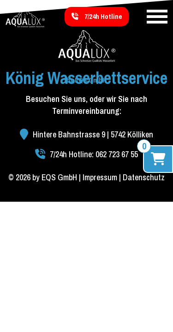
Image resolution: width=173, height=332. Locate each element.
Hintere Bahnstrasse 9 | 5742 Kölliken (86, 134)
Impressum (100, 177)
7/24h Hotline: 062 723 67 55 (86, 154)
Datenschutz (144, 177)
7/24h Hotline (97, 16)
